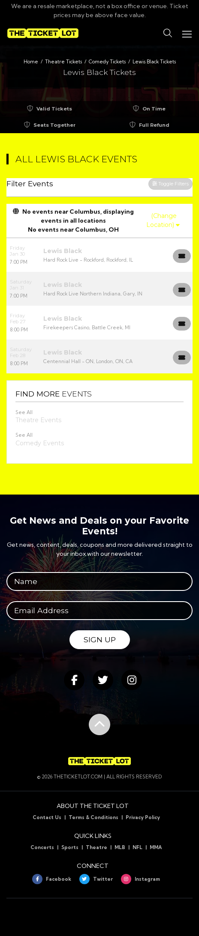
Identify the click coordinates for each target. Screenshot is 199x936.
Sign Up (100, 639)
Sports (69, 847)
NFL (137, 847)
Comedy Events (39, 443)
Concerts (42, 847)
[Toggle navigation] (187, 33)
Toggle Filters (170, 184)
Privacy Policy (143, 817)
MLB (120, 847)
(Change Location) (163, 220)
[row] (99, 255)
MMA (156, 847)
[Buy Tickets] (182, 256)
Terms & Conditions (93, 817)
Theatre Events (38, 420)
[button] (167, 33)
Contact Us (47, 817)
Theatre (96, 847)
